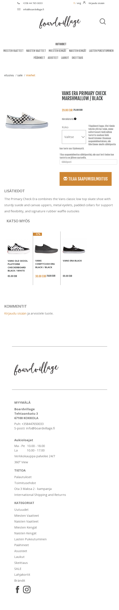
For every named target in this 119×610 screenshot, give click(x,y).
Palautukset (23, 477)
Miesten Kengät (57, 50)
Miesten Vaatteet (13, 50)
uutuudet (60, 44)
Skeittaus (77, 57)
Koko (65, 127)
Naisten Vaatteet (36, 50)
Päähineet (39, 57)
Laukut (65, 57)
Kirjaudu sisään (15, 313)
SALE (17, 569)
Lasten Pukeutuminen (101, 50)
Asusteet (53, 57)
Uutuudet (21, 510)
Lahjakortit (22, 574)
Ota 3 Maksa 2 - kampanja (33, 489)
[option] (28, 114)
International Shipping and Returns (40, 495)
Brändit (19, 580)
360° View (21, 462)
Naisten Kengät (77, 50)
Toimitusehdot (25, 483)
